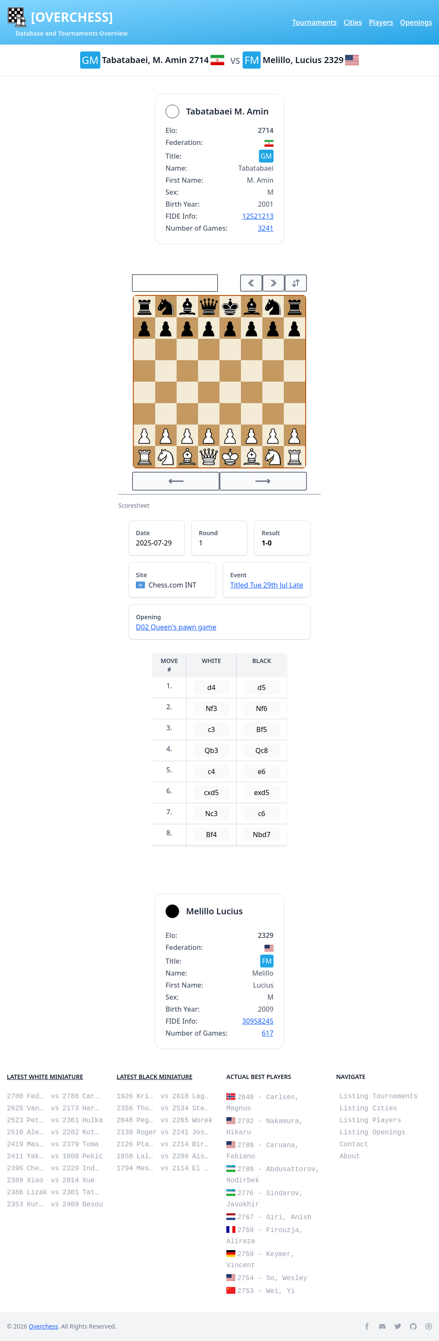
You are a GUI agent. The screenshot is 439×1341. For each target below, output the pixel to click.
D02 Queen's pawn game (176, 627)
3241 (266, 228)
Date (143, 533)
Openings (416, 22)
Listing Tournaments (379, 1096)
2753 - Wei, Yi (266, 1291)
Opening (148, 617)
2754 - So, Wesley (272, 1278)
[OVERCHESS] (72, 17)
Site (141, 575)
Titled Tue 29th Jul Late (266, 585)
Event (238, 575)
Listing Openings (373, 1132)
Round (208, 533)
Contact (354, 1144)
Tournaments (314, 22)
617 (268, 1033)
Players (381, 22)
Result (271, 533)
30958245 (258, 1021)
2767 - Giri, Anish (275, 1217)
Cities (352, 22)
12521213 (258, 216)
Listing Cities (368, 1108)
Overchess (43, 1326)
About (350, 1156)
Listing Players (370, 1120)
